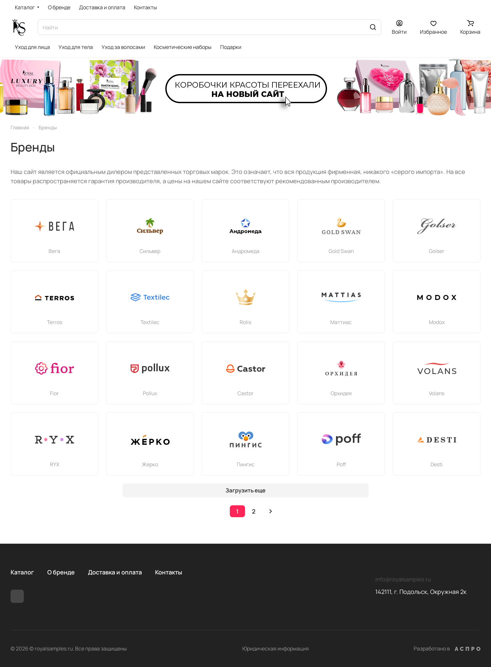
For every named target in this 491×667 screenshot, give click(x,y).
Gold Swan (341, 251)
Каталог (22, 572)
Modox (437, 322)
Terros (54, 322)
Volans (436, 393)
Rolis (245, 322)
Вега (54, 251)
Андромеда (246, 251)
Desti (436, 464)
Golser (436, 251)
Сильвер (150, 251)
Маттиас (341, 322)
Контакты (168, 572)
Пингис (246, 464)
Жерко (150, 464)
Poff (341, 464)
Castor (245, 393)
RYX (54, 464)
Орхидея (341, 393)
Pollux (150, 393)
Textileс (150, 322)
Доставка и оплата (115, 572)
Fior (54, 393)
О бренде (61, 572)
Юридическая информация (275, 648)
